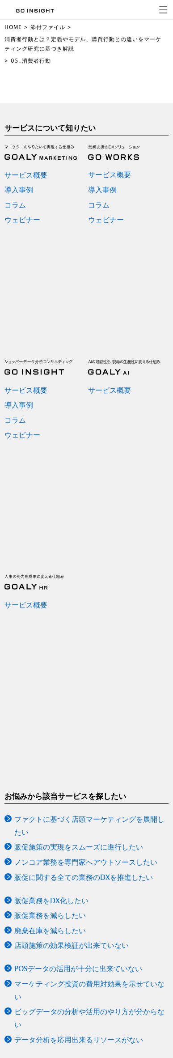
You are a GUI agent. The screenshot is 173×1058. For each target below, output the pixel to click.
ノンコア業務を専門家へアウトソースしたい (85, 862)
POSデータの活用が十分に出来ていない (78, 969)
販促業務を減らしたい (50, 915)
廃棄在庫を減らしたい (50, 930)
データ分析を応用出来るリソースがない (78, 1040)
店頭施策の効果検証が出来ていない (71, 945)
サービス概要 (25, 175)
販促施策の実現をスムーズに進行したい (78, 847)
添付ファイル (47, 27)
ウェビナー (22, 220)
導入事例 (18, 190)
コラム (15, 205)
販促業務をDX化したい (51, 901)
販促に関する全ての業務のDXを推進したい (83, 877)
